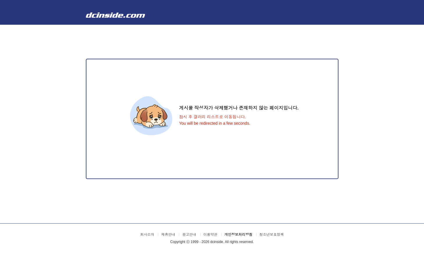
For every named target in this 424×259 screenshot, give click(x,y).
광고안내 (189, 235)
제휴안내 (168, 235)
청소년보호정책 (271, 235)
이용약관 (210, 235)
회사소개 (147, 235)
